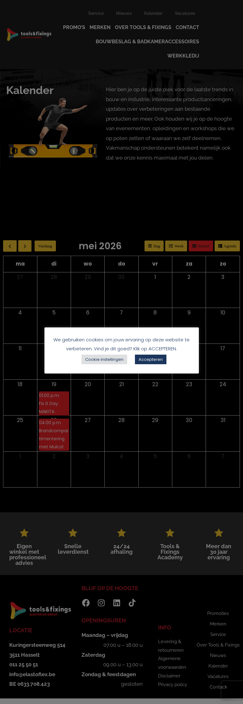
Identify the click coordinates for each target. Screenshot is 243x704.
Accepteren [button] (151, 359)
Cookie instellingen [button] (104, 359)
